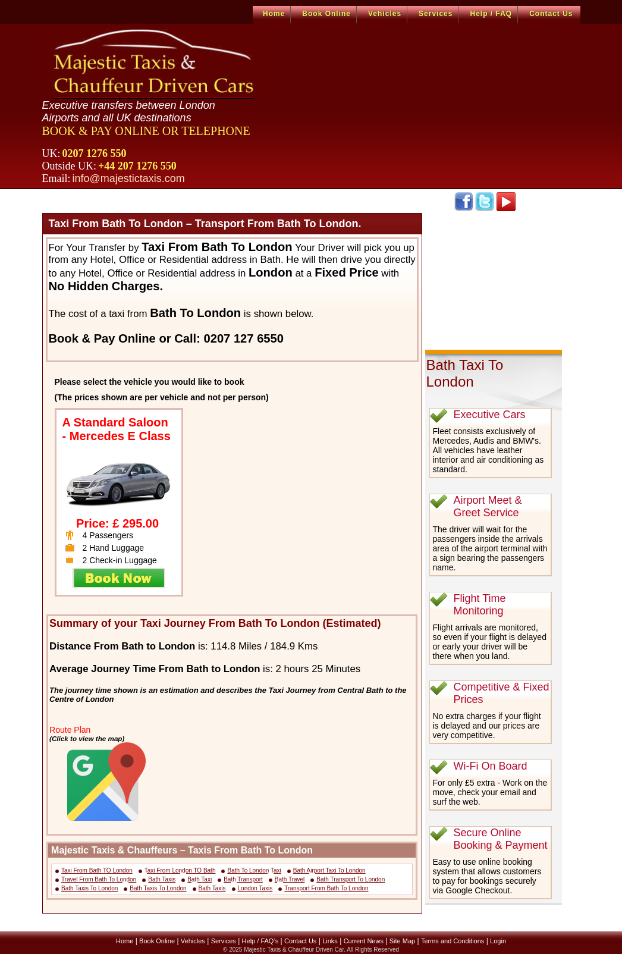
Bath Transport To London (350, 879)
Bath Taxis (161, 879)
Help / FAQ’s (260, 940)
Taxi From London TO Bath (180, 870)
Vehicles (384, 14)
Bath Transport (243, 879)
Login (498, 940)
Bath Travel (290, 879)
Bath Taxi (199, 879)
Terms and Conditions (452, 940)
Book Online (326, 14)
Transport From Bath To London (326, 888)
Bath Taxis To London (89, 888)
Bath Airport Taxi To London (329, 870)
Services (436, 14)
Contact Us (551, 14)
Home (274, 14)
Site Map (402, 940)
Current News (364, 940)
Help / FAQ (491, 14)
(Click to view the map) (86, 738)
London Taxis (255, 888)
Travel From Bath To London (98, 879)
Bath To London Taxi (254, 870)
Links (330, 940)
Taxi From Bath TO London (97, 870)
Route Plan (69, 730)
